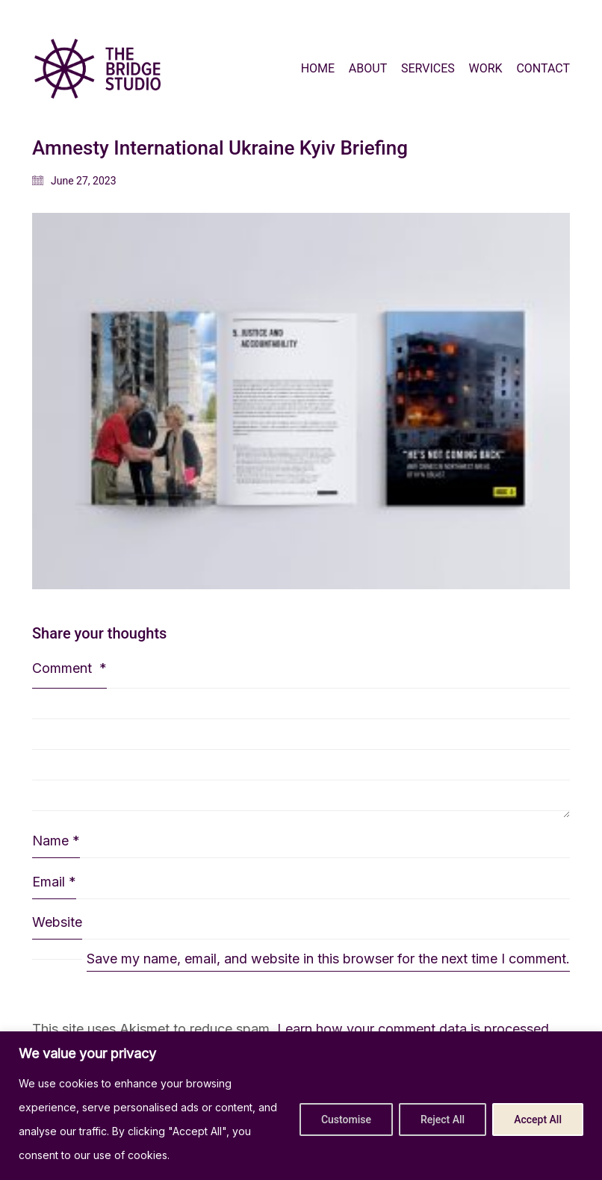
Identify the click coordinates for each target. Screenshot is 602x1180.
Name (56, 841)
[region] (301, 1105)
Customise (346, 1119)
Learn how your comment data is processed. (415, 1029)
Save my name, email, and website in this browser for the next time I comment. (328, 958)
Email (54, 882)
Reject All (443, 1119)
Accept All (538, 1119)
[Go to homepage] (97, 68)
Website (57, 922)
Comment (69, 668)
